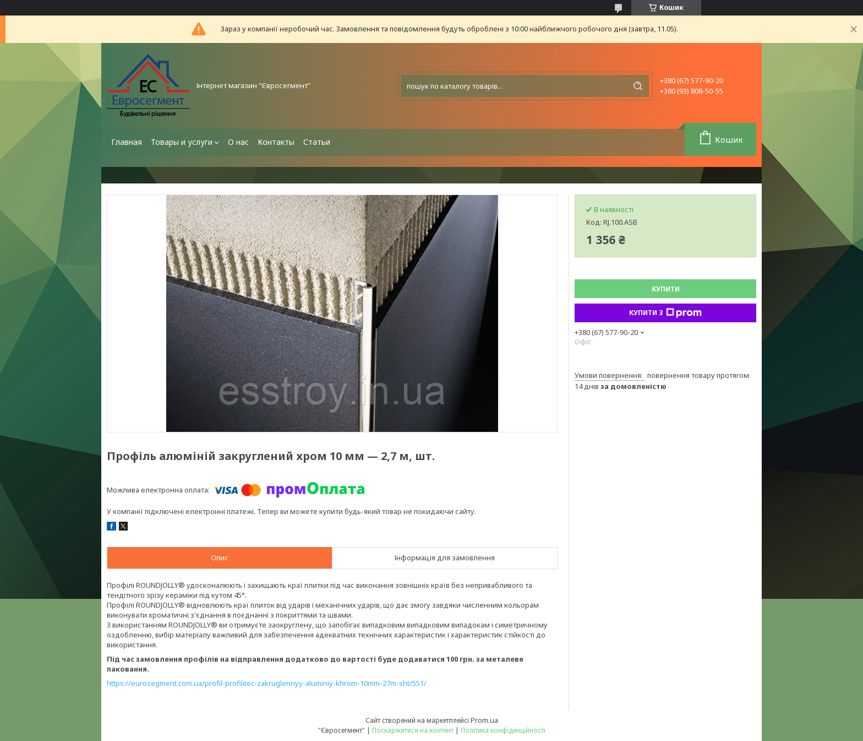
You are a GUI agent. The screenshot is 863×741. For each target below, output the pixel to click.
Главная (126, 142)
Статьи (316, 142)
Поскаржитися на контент (413, 730)
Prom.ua (484, 720)
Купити (666, 289)
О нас (238, 142)
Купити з (665, 313)
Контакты (276, 142)
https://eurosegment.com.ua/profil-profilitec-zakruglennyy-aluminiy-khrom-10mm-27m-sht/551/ (267, 683)
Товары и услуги (181, 142)
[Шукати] (638, 86)
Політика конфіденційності (503, 730)
